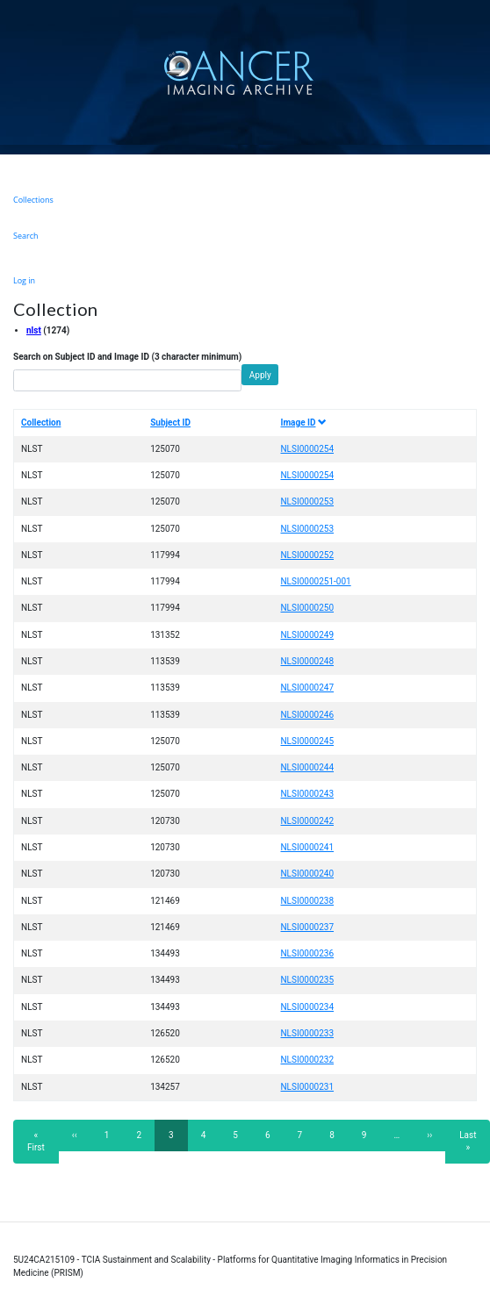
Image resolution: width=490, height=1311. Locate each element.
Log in (24, 280)
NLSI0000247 (307, 687)
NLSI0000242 (307, 821)
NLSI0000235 (307, 980)
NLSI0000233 (307, 1033)
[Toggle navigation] (474, 72)
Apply (260, 375)
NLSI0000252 (307, 555)
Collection (41, 422)
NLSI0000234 (307, 1007)
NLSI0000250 (307, 608)
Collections (33, 199)
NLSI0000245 (307, 741)
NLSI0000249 (307, 635)
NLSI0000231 (307, 1087)
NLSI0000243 (307, 794)
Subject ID (170, 422)
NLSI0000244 (307, 767)
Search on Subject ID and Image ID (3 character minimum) (127, 357)
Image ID (303, 422)
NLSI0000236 (307, 953)
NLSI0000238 (307, 901)
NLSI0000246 (307, 715)
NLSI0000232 (307, 1059)
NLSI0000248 (307, 661)
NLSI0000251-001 (315, 581)
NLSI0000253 (307, 501)
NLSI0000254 (307, 449)
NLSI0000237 (307, 927)
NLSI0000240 (307, 873)
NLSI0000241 (307, 847)
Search (26, 235)
